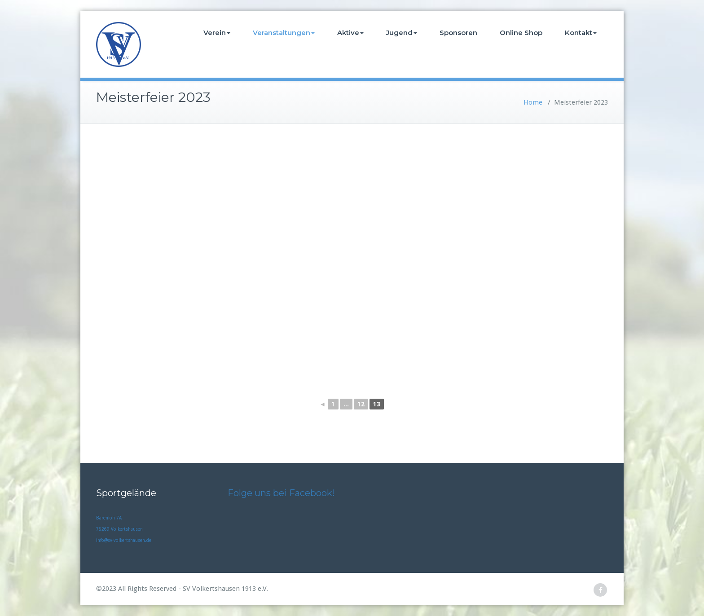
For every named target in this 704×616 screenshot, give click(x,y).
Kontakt (581, 32)
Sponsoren (458, 32)
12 (361, 404)
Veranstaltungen (284, 32)
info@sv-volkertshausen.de (123, 540)
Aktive (350, 32)
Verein (216, 32)
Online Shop (521, 32)
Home (533, 102)
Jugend (401, 32)
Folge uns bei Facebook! (281, 493)
